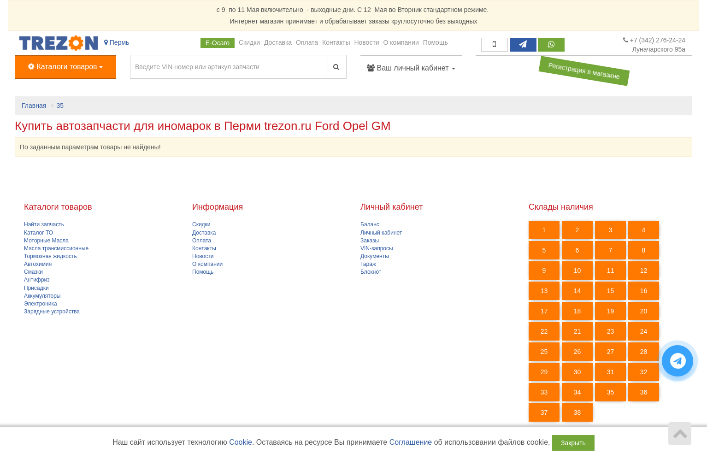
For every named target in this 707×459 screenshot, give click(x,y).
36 (644, 392)
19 (610, 311)
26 (577, 351)
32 (644, 372)
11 (610, 270)
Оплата (307, 42)
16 (644, 290)
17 (544, 311)
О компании (401, 42)
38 (577, 412)
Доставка (278, 42)
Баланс (369, 224)
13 (544, 290)
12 (644, 270)
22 (544, 331)
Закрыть (573, 443)
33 (544, 392)
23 (610, 331)
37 (544, 412)
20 (644, 311)
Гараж (368, 264)
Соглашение (410, 442)
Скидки (249, 42)
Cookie (240, 442)
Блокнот (370, 272)
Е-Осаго (218, 43)
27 (610, 351)
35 (60, 105)
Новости (366, 42)
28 (644, 351)
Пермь (116, 42)
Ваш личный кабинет (411, 68)
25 (544, 351)
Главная (34, 105)
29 (544, 372)
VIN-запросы (376, 248)
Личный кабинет (381, 233)
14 (577, 290)
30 (577, 372)
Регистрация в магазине (584, 71)
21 (577, 331)
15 (610, 290)
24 (644, 331)
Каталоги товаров (65, 67)
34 (577, 392)
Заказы (369, 240)
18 (577, 311)
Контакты (336, 42)
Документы (374, 256)
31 (610, 372)
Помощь (435, 42)
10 (577, 270)
